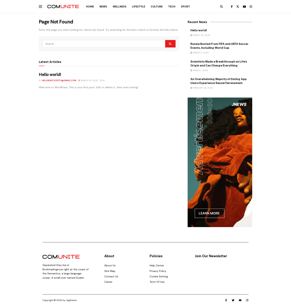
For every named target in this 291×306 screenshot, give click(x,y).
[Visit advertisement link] (220, 162)
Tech (171, 6)
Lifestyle (138, 6)
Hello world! (50, 74)
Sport (185, 6)
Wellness (119, 6)
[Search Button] (221, 6)
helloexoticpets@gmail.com (59, 80)
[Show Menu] (40, 6)
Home (90, 6)
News (103, 6)
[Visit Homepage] (63, 6)
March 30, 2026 (88, 80)
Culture (157, 6)
